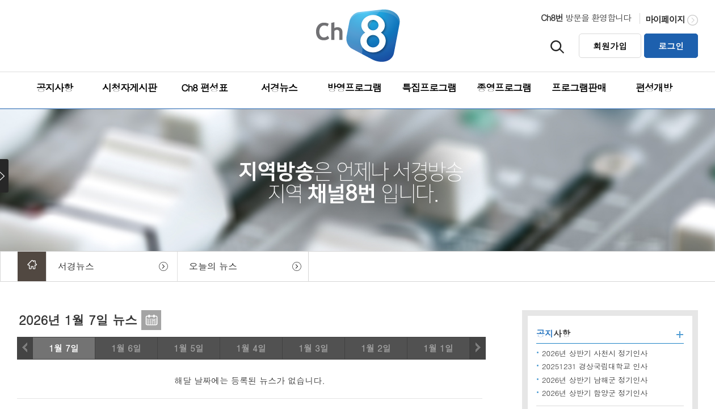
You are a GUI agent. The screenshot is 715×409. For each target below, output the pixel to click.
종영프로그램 (504, 87)
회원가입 (610, 46)
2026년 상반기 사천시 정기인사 (594, 353)
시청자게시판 (129, 87)
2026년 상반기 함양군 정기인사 (594, 392)
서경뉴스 (279, 87)
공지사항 (54, 87)
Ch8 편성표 (204, 87)
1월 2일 (376, 348)
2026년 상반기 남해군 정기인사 (594, 379)
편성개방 (654, 87)
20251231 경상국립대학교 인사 (594, 366)
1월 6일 (126, 348)
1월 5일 (189, 348)
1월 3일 (313, 348)
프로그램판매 (579, 87)
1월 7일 (64, 348)
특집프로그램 (429, 87)
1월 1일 (438, 348)
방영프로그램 (354, 87)
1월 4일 (251, 348)
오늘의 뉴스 (213, 266)
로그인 (671, 46)
